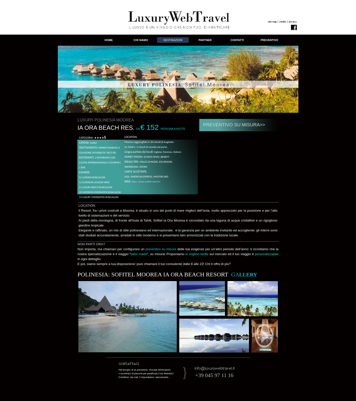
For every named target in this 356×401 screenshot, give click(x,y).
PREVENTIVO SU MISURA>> (234, 124)
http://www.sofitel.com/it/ (146, 181)
